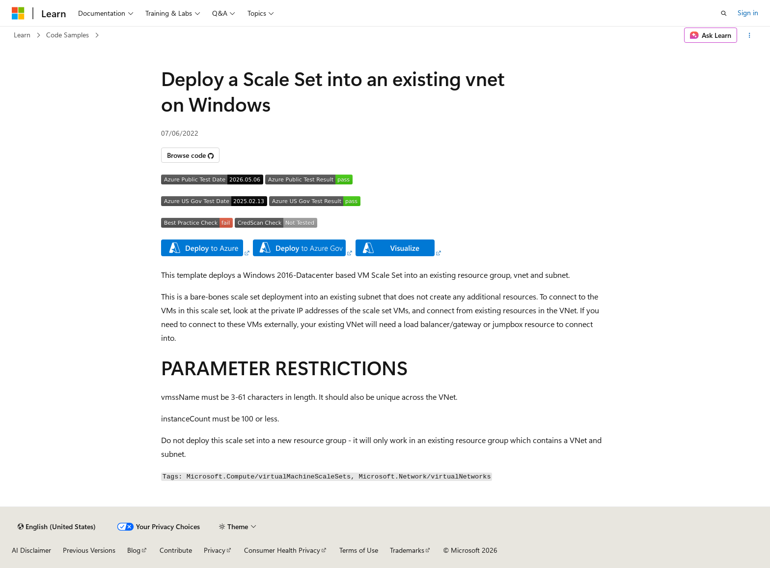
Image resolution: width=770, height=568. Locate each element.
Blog (133, 550)
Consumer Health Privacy (282, 550)
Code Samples (67, 34)
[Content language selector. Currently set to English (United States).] (57, 527)
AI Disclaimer (31, 550)
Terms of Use (358, 550)
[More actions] (749, 35)
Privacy (214, 550)
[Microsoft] (18, 13)
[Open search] (724, 13)
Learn (22, 34)
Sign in (748, 12)
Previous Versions (89, 550)
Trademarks (407, 550)
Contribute (176, 550)
